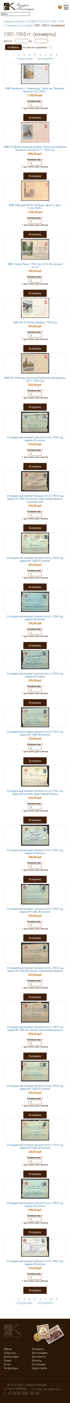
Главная (9, 21)
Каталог (20, 21)
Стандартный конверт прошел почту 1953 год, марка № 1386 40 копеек (35, 733)
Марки (8, 1348)
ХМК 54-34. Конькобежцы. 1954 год (35, 322)
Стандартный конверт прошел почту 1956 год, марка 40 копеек (35, 852)
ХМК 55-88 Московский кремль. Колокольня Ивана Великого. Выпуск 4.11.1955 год (35, 148)
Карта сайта (39, 1368)
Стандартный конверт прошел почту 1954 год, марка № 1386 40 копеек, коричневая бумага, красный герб (35, 498)
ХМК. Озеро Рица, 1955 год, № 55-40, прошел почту (35, 266)
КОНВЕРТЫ (34, 21)
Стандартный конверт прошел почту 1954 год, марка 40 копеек (35, 439)
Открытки (10, 1352)
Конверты (38, 1348)
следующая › (25, 58)
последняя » (46, 58)
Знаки (7, 1360)
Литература (11, 1368)
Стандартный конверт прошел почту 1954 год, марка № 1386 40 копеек (35, 559)
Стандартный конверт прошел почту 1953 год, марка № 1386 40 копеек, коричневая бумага (35, 969)
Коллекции (38, 1364)
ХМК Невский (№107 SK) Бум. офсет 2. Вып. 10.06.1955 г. (35, 207)
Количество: (35, 101)
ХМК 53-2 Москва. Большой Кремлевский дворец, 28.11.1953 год (35, 379)
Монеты (37, 1360)
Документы (39, 1356)
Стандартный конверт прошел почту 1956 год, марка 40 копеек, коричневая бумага (35, 792)
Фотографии (39, 1352)
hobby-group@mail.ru (48, 1389)
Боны (7, 1364)
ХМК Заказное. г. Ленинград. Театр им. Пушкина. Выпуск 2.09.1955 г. (35, 90)
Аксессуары (11, 1356)
